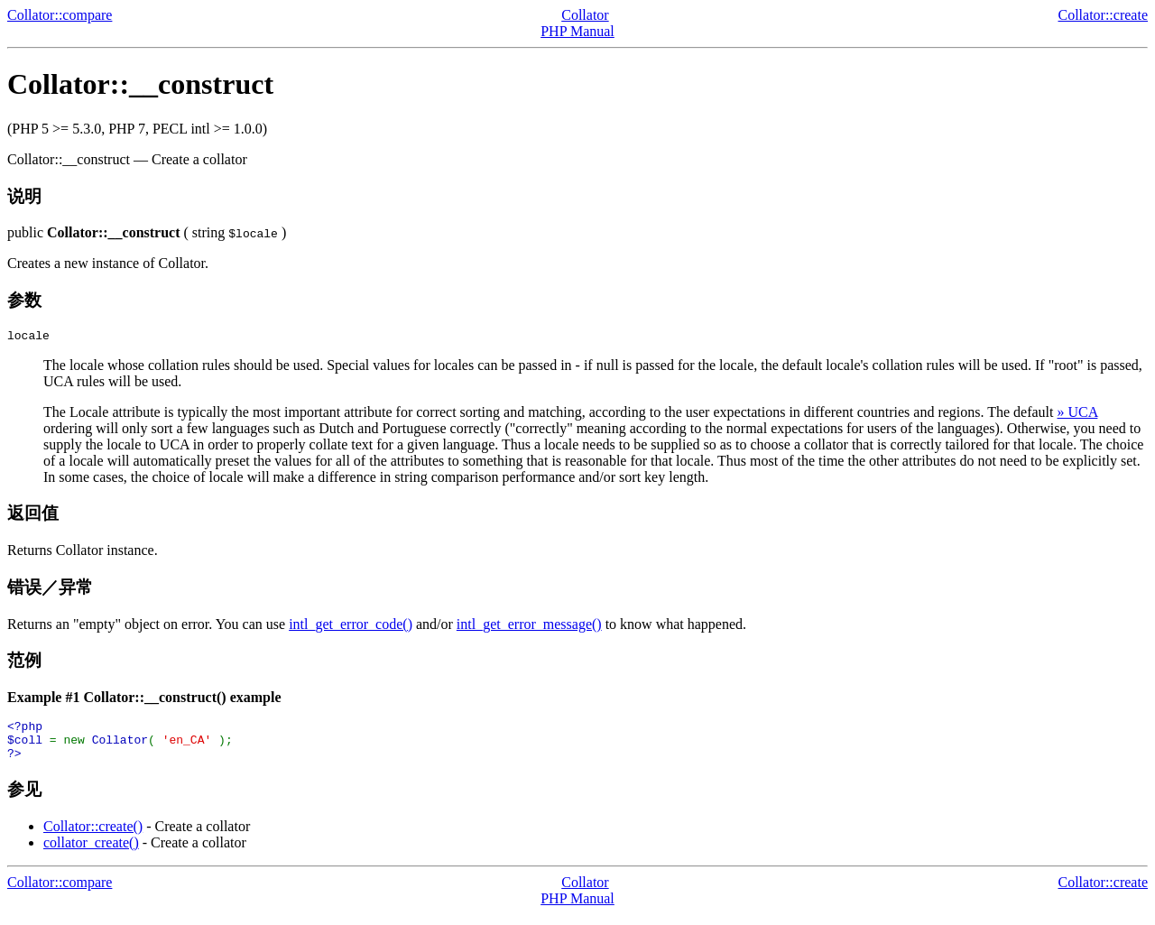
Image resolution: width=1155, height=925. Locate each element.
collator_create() (91, 853)
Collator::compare (59, 15)
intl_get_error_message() (529, 626)
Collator (584, 15)
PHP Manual (577, 31)
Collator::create (1103, 15)
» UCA (1078, 414)
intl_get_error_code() (350, 626)
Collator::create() (93, 837)
